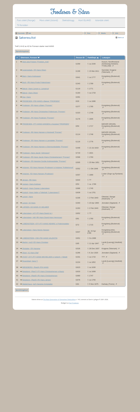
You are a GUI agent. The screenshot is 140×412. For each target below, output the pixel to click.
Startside (21, 33)
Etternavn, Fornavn (30, 58)
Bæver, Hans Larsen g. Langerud (35, 89)
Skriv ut (121, 37)
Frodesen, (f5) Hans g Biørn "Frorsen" (37, 105)
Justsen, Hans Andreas (31, 184)
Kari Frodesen (74, 303)
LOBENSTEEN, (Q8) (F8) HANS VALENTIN (39, 238)
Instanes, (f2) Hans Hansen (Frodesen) (37, 174)
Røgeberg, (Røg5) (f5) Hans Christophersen (39, 276)
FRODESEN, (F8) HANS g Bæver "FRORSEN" (41, 101)
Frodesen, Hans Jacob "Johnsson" (36, 153)
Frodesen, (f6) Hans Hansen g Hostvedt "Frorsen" (42, 132)
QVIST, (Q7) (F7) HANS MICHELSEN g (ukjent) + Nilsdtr (44, 257)
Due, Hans (26, 97)
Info (116, 33)
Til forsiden (22, 25)
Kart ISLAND (84, 20)
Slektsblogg (68, 20)
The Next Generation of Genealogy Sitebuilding (59, 299)
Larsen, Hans (27, 197)
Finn (88, 33)
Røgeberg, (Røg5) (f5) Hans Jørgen (36, 280)
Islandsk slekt (102, 20)
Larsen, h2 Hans (28, 203)
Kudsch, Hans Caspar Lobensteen (36, 188)
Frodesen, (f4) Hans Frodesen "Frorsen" (38, 118)
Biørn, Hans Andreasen (31, 76)
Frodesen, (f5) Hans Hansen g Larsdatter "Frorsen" (42, 140)
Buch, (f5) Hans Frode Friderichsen (36, 82)
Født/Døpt (93, 58)
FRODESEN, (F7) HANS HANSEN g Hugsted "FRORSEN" (45, 124)
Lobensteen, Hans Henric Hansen (35, 230)
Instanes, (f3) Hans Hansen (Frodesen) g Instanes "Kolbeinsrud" (48, 168)
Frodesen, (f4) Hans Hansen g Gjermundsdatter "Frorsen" (45, 147)
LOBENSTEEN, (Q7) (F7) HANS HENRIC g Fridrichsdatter (45, 224)
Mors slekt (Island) (49, 20)
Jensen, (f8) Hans (29, 180)
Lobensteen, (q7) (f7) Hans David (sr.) (37, 213)
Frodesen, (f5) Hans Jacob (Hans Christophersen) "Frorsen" (46, 157)
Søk (29, 33)
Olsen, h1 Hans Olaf (30, 253)
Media (103, 33)
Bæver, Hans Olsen (30, 93)
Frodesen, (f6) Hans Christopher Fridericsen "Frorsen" (43, 112)
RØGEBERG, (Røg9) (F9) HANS (35, 267)
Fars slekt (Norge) (26, 20)
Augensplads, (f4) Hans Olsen (34, 70)
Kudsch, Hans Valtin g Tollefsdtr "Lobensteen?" (41, 192)
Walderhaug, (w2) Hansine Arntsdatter (37, 284)
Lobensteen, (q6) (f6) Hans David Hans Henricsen (42, 217)
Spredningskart (22, 51)
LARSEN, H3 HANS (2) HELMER (35, 207)
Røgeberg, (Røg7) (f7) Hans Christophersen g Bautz (43, 271)
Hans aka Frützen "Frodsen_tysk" (35, 62)
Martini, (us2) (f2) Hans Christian (35, 242)
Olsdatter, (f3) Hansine (31, 249)
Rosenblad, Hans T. (30, 261)
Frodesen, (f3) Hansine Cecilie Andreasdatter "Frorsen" (44, 161)
